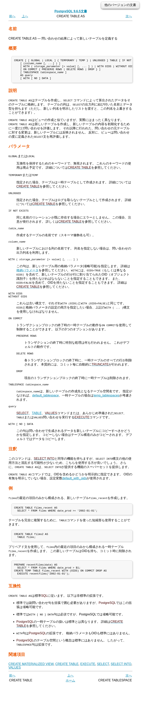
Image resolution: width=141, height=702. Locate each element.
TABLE (37, 424)
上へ (25, 16)
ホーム (70, 697)
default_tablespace (45, 406)
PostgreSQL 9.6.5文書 (70, 11)
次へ (129, 16)
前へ (12, 16)
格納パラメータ (27, 277)
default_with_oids (74, 490)
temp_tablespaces (106, 406)
